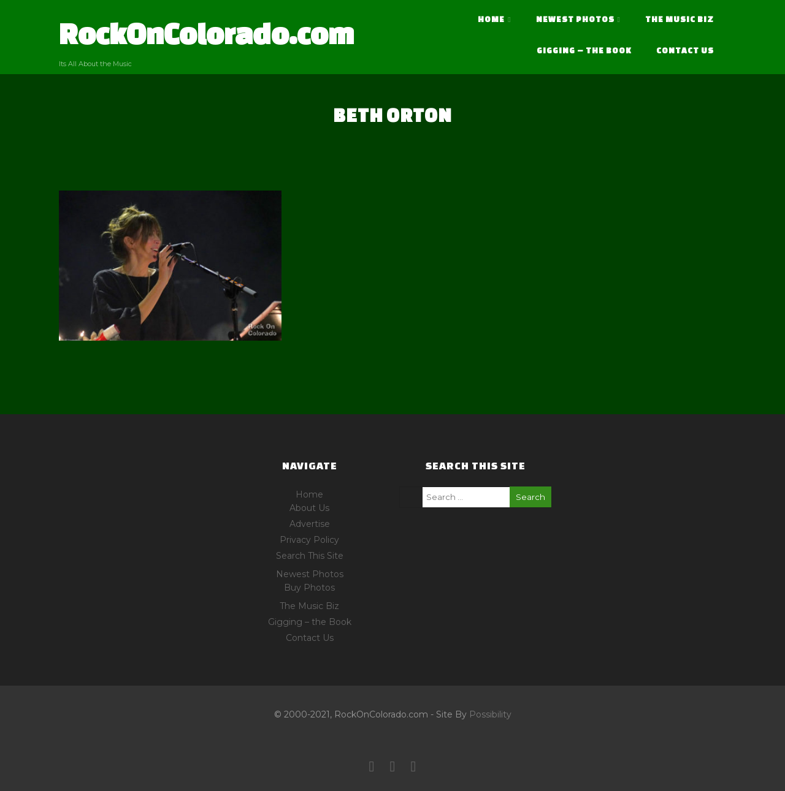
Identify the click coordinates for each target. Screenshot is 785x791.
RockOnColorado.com (206, 33)
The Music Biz (679, 19)
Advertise (309, 523)
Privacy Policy (309, 539)
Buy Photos (309, 587)
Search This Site (309, 555)
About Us (309, 507)
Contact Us (685, 50)
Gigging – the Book (584, 50)
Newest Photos (578, 19)
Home (494, 19)
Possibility (490, 714)
